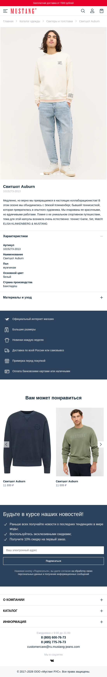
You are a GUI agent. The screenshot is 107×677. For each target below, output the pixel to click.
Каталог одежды (30, 21)
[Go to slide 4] (54, 174)
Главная (8, 21)
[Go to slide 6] (62, 174)
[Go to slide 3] (51, 174)
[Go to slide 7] (66, 174)
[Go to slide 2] (47, 174)
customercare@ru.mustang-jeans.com (53, 646)
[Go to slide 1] (42, 174)
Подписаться (53, 561)
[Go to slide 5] (58, 174)
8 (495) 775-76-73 (53, 642)
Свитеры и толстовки (59, 21)
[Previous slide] (6, 444)
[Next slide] (101, 444)
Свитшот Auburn (14, 481)
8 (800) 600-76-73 (53, 637)
